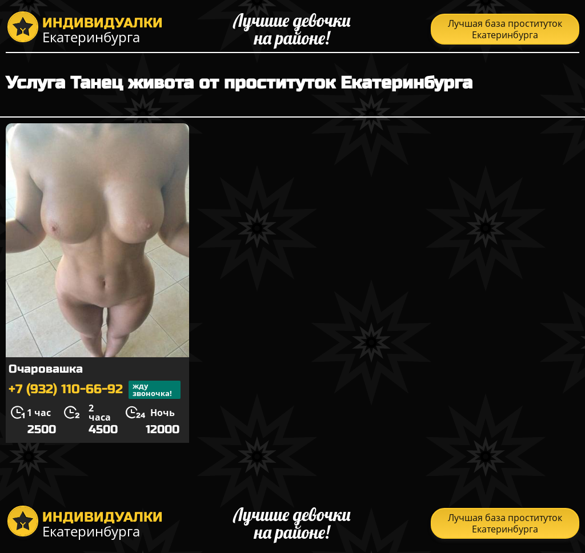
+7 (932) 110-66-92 (95, 390)
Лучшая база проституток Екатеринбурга (505, 29)
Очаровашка (46, 369)
